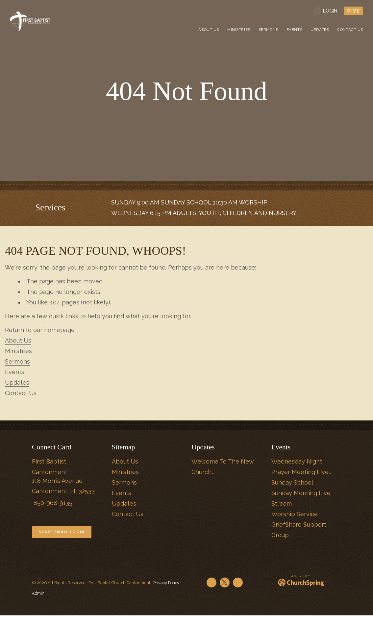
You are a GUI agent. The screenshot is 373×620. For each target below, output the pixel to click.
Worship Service (294, 514)
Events (14, 372)
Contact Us (21, 393)
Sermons (17, 361)
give (353, 10)
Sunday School (292, 482)
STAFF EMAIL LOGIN (66, 534)
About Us (18, 340)
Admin (38, 597)
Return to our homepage (40, 329)
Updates (17, 382)
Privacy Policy (166, 587)
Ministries (18, 350)
